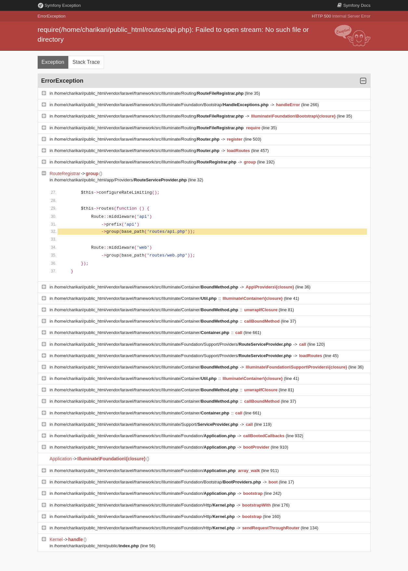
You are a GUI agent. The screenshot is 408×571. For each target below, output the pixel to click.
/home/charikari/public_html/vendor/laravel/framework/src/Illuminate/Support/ (146, 424)
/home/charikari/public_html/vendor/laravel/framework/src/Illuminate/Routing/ (149, 93)
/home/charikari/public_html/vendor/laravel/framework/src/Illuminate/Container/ (146, 287)
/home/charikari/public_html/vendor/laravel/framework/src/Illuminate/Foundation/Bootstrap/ (162, 104)
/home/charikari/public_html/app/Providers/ (121, 179)
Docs (353, 5)
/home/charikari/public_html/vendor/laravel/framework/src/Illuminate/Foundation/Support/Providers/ (173, 344)
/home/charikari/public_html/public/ (97, 545)
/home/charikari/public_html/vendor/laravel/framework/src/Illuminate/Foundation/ (145, 435)
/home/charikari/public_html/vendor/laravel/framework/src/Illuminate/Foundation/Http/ (145, 505)
